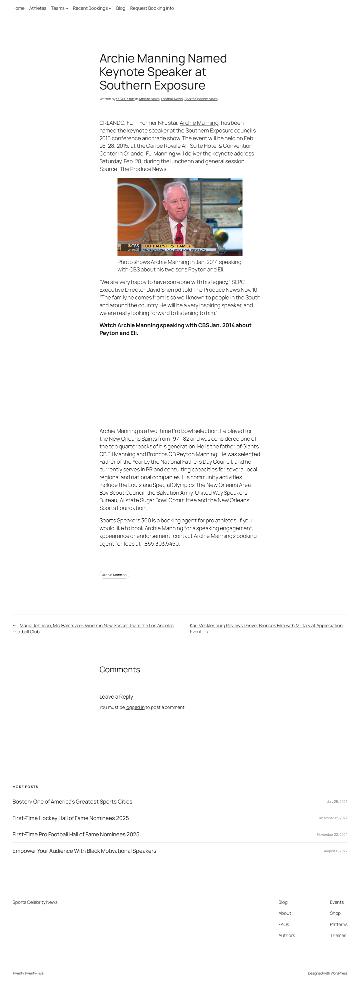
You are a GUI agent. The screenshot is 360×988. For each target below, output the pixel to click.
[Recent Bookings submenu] (110, 8)
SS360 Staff (125, 98)
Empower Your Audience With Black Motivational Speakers (84, 851)
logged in (135, 707)
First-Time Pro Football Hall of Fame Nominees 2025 (76, 834)
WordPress (339, 973)
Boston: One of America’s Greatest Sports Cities (72, 802)
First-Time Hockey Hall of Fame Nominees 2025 (70, 818)
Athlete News (149, 98)
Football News (172, 98)
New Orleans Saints (133, 438)
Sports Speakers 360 (125, 520)
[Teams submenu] (67, 8)
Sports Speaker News (201, 98)
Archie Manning (199, 122)
